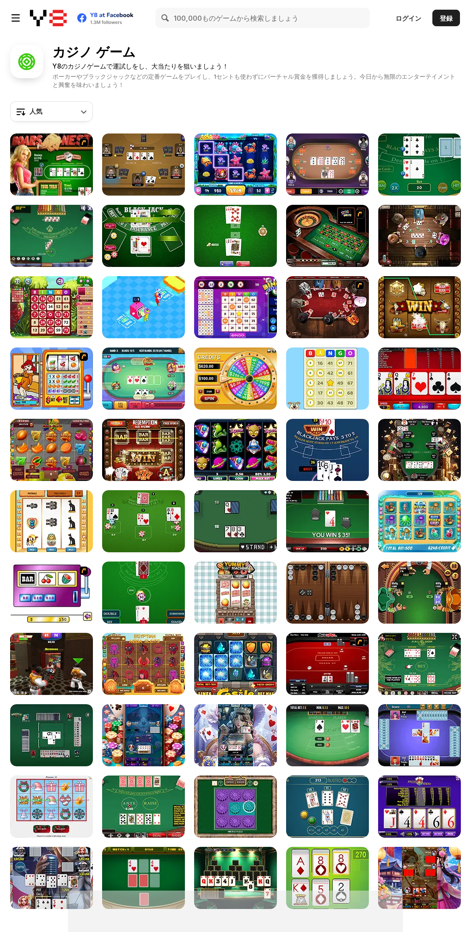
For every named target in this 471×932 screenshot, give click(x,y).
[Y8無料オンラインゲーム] (48, 18)
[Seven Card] (235, 735)
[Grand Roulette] (327, 236)
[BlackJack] (235, 236)
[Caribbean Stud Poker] (143, 807)
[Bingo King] (51, 307)
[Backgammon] (327, 593)
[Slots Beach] (419, 521)
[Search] (165, 18)
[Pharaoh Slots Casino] (51, 521)
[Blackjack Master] (143, 593)
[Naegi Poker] (419, 450)
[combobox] (51, 111)
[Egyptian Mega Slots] (143, 664)
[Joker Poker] (419, 807)
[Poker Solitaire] (327, 878)
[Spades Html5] (419, 735)
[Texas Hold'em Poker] (327, 164)
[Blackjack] (51, 236)
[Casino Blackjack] (419, 164)
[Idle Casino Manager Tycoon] (143, 307)
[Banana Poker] (143, 378)
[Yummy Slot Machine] (235, 593)
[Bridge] (51, 735)
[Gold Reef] (235, 164)
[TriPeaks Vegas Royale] (235, 878)
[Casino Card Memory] (143, 878)
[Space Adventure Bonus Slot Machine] (235, 450)
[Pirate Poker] (419, 593)
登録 (446, 18)
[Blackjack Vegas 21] (143, 236)
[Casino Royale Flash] (51, 593)
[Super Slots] (51, 378)
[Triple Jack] (327, 807)
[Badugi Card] (143, 735)
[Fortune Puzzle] (235, 807)
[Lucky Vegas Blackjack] (143, 521)
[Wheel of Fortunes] (235, 378)
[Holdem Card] (51, 878)
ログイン (408, 18)
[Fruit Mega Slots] (51, 450)
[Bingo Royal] (327, 378)
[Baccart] (327, 735)
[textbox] (51, 111)
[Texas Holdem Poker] (419, 378)
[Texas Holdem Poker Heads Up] (327, 664)
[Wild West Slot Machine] (419, 307)
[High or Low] (327, 521)
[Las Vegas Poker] (143, 164)
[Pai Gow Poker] (419, 664)
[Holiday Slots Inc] (51, 807)
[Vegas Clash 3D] (51, 664)
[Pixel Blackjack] (235, 521)
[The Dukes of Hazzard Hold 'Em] (51, 164)
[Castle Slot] (235, 664)
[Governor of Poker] (327, 307)
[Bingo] (235, 307)
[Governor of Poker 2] (419, 236)
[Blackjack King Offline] (327, 450)
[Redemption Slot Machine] (143, 450)
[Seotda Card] (419, 878)
